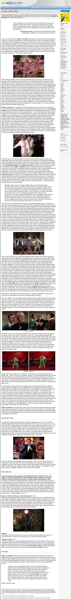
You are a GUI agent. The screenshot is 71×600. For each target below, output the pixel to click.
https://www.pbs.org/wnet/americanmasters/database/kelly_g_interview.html (18, 595)
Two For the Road (64, 146)
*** (52, 425)
